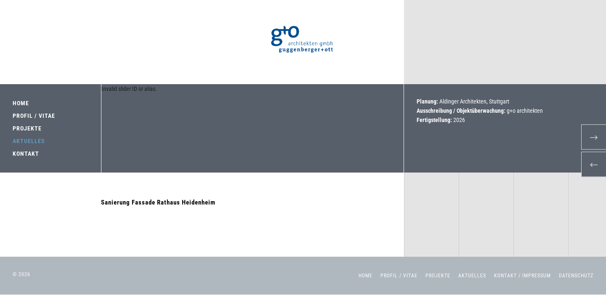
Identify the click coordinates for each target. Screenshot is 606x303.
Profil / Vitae (398, 276)
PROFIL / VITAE (34, 115)
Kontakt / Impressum (522, 276)
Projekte (437, 276)
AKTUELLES (29, 141)
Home (365, 276)
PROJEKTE (27, 128)
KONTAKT (26, 153)
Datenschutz (576, 276)
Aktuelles (472, 276)
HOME (21, 103)
